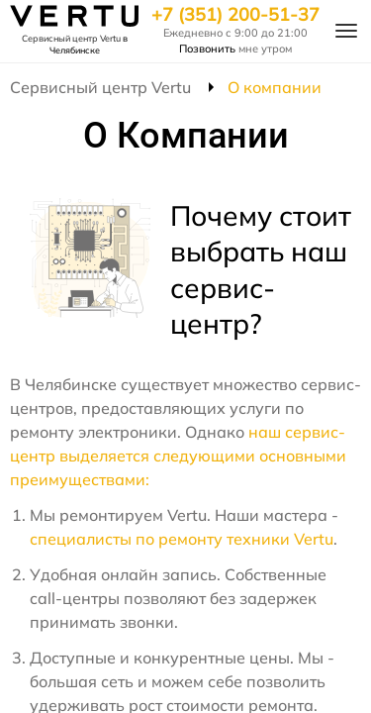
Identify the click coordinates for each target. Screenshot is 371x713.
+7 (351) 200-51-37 (235, 15)
